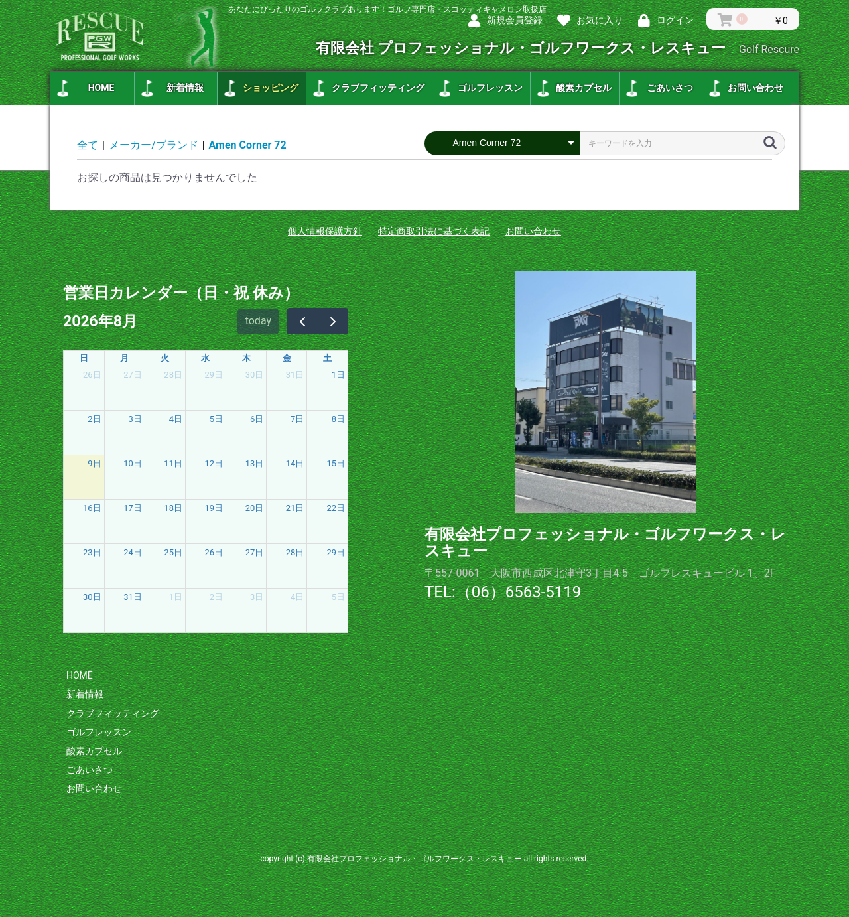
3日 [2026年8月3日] (135, 419)
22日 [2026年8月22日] (335, 508)
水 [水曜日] (205, 358)
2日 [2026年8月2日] (94, 419)
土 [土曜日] (327, 358)
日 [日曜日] (84, 358)
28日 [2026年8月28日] (295, 552)
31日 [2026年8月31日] (132, 597)
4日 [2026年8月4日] (175, 419)
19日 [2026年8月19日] (214, 508)
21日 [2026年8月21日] (295, 508)
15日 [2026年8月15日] (335, 463)
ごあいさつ (670, 87)
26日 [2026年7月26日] (92, 375)
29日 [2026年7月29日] (214, 375)
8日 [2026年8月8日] (338, 419)
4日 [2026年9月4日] (297, 597)
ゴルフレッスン (490, 87)
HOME (101, 87)
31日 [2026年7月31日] (295, 375)
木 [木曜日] (246, 358)
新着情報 (185, 87)
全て (87, 145)
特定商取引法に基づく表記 (434, 231)
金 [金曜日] (287, 358)
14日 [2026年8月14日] (295, 463)
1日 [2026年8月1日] (338, 375)
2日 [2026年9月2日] (216, 597)
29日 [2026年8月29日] (335, 552)
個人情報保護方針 (325, 231)
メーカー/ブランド (153, 145)
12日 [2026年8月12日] (214, 463)
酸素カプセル (584, 87)
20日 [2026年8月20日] (254, 508)
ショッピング (270, 87)
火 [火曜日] (165, 358)
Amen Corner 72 (248, 145)
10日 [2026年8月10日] (132, 463)
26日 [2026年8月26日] (214, 552)
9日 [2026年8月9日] (94, 463)
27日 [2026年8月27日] (254, 552)
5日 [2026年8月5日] (216, 419)
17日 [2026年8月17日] (132, 508)
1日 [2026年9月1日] (175, 597)
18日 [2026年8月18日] (173, 508)
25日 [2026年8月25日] (173, 552)
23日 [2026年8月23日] (92, 552)
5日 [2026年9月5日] (338, 597)
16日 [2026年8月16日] (92, 508)
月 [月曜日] (124, 358)
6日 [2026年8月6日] (256, 419)
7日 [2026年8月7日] (297, 419)
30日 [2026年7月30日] (254, 375)
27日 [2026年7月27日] (132, 375)
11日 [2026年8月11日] (173, 463)
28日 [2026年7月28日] (173, 375)
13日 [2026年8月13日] (254, 463)
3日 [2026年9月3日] (256, 597)
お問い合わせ (755, 87)
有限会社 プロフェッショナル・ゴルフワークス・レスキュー (557, 48)
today (258, 321)
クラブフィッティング (378, 87)
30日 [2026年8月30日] (92, 597)
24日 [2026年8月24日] (132, 552)
